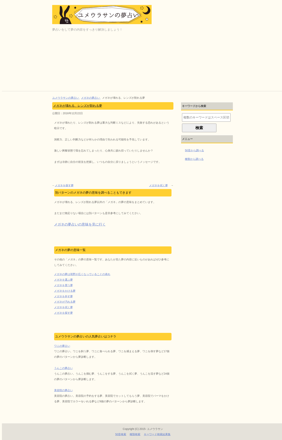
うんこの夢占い (63, 368)
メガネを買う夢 (63, 285)
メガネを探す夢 (64, 185)
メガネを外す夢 (63, 296)
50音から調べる (194, 150)
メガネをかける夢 (65, 290)
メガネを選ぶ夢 (63, 279)
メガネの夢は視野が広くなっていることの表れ (82, 274)
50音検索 (120, 434)
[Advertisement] (143, 62)
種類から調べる (194, 159)
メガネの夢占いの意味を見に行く (80, 224)
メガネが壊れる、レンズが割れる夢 (77, 105)
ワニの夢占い (62, 345)
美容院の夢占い (63, 390)
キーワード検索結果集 (157, 434)
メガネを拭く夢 (158, 185)
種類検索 (135, 434)
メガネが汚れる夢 (65, 301)
